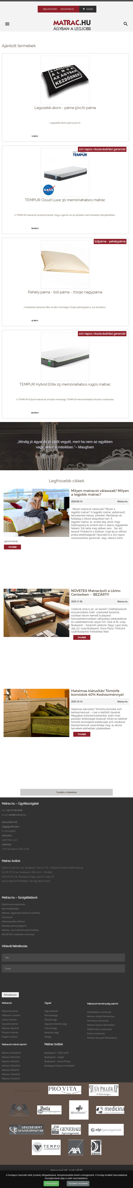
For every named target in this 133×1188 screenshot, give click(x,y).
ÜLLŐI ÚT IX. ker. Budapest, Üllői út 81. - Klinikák (27, 872)
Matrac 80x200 (10, 1061)
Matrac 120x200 (11, 1074)
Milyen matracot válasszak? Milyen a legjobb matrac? (100, 492)
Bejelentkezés (50, 9)
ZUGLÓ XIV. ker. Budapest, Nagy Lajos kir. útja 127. (28, 876)
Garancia (7, 917)
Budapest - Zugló (54, 1057)
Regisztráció (67, 9)
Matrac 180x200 (11, 1065)
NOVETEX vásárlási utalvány (18, 934)
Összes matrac (10, 1032)
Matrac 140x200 (11, 1078)
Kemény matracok (98, 1020)
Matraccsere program (14, 925)
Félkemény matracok (99, 1029)
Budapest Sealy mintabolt (59, 1065)
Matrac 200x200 (11, 1052)
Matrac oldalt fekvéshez (101, 1016)
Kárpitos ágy (51, 1032)
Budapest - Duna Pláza (57, 1061)
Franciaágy (50, 1028)
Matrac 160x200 (11, 1057)
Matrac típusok (10, 1028)
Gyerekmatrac (10, 1023)
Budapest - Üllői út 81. (56, 1052)
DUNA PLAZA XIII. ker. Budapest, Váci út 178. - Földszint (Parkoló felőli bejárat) (42, 867)
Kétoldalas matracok (99, 1012)
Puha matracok (96, 1033)
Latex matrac (9, 1019)
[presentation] (29, 982)
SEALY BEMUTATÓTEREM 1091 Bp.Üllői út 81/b (26, 881)
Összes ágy (50, 1019)
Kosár (88, 9)
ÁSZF (79, 1170)
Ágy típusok (51, 1011)
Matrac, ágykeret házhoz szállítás (21, 912)
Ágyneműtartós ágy (55, 1023)
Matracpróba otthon (13, 921)
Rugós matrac (10, 1036)
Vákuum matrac (11, 1015)
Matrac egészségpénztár (28, 1090)
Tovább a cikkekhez (66, 792)
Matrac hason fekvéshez (101, 1024)
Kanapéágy (51, 1015)
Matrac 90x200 (10, 1069)
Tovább (12, 547)
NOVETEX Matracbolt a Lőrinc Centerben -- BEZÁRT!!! (96, 592)
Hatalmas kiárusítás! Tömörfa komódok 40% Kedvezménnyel (97, 692)
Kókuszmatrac (10, 1011)
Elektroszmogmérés (13, 904)
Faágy (47, 1036)
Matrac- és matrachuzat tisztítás (20, 930)
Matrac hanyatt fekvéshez (102, 1037)
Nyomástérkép (10, 908)
